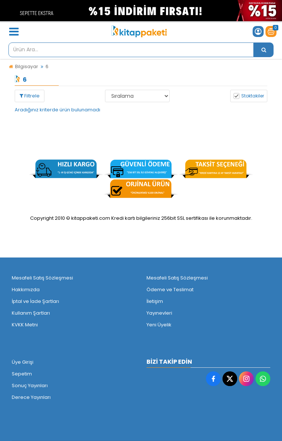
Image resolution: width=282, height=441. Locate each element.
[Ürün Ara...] (264, 49)
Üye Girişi (22, 362)
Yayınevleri (159, 313)
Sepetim (22, 373)
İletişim (155, 301)
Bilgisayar (26, 66)
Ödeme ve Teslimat (170, 289)
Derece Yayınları (31, 397)
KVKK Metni (25, 324)
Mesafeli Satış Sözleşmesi (42, 277)
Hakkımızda (26, 289)
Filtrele (29, 95)
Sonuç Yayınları (30, 385)
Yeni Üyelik (159, 324)
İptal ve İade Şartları (35, 301)
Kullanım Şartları (31, 313)
